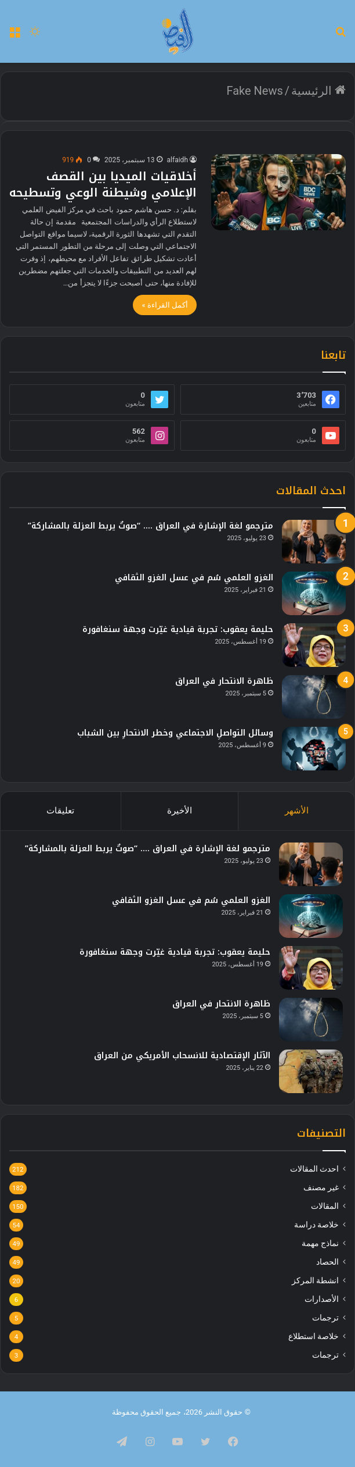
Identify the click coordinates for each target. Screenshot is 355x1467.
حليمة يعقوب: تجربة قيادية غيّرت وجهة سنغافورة (177, 629)
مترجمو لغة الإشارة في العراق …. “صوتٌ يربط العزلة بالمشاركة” (150, 526)
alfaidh (177, 160)
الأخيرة (179, 810)
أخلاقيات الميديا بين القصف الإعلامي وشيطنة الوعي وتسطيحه (103, 184)
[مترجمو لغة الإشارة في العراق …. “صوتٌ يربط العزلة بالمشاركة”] (314, 541)
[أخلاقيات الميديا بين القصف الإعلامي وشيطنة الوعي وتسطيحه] (278, 192)
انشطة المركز (315, 1280)
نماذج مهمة (320, 1243)
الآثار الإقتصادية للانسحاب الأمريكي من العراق (182, 1055)
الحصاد (327, 1261)
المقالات (325, 1206)
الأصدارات (322, 1299)
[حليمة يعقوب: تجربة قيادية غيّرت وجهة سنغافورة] (314, 645)
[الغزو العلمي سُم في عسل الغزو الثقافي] (314, 593)
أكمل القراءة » (165, 305)
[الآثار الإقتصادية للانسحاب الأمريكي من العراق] (311, 1071)
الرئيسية (318, 91)
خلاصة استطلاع (313, 1336)
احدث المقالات (314, 1168)
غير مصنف (321, 1187)
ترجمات (325, 1317)
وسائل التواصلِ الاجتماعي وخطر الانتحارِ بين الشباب (175, 733)
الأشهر (297, 810)
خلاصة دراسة (316, 1224)
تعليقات (60, 810)
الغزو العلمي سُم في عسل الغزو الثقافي (194, 578)
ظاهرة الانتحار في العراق (224, 681)
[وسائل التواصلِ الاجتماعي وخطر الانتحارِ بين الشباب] (314, 748)
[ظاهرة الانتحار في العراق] (314, 697)
